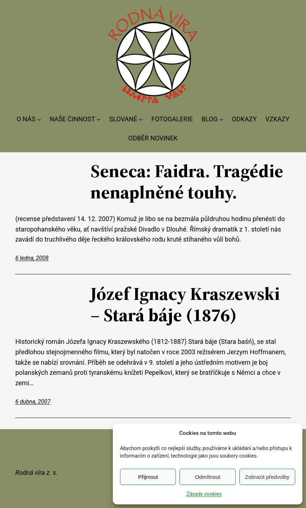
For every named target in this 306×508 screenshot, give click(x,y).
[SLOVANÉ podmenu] (141, 119)
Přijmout (148, 477)
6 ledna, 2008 (31, 258)
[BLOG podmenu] (221, 119)
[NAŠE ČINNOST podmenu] (99, 119)
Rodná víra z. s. (36, 472)
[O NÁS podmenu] (39, 119)
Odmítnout (207, 477)
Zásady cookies (203, 494)
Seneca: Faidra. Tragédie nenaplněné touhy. (186, 181)
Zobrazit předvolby (267, 477)
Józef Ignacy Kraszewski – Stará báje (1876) (185, 304)
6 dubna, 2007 (32, 401)
